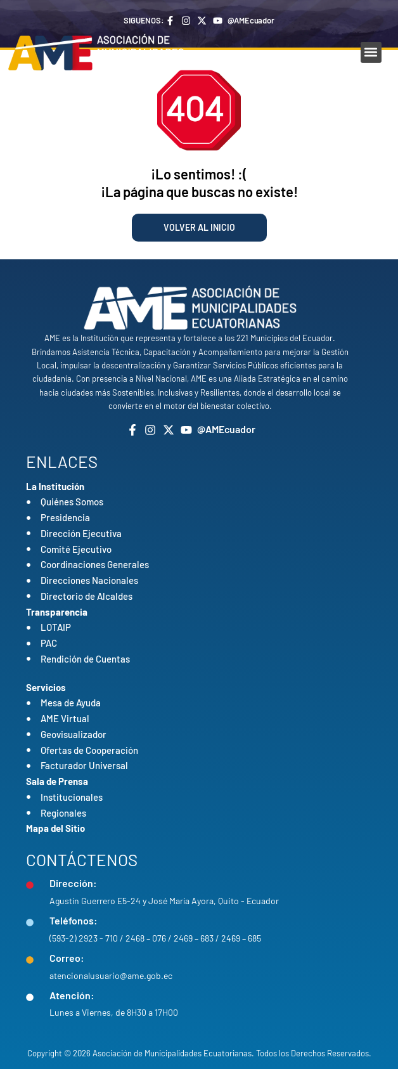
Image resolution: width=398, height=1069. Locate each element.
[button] (371, 52)
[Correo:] (30, 960)
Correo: (66, 958)
